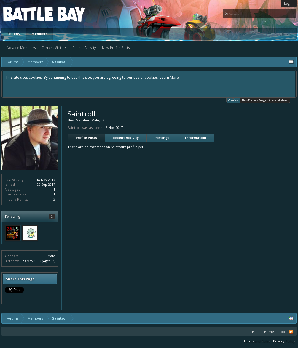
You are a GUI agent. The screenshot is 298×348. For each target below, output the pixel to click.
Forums (13, 33)
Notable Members (21, 47)
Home (269, 331)
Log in (289, 3)
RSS (291, 331)
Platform (24, 14)
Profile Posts (86, 137)
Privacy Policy (284, 341)
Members (39, 33)
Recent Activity (84, 47)
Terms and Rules (256, 341)
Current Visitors (54, 47)
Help (255, 331)
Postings (161, 137)
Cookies (233, 100)
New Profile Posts (116, 47)
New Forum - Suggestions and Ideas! (265, 100)
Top (282, 331)
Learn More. (170, 77)
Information (195, 137)
